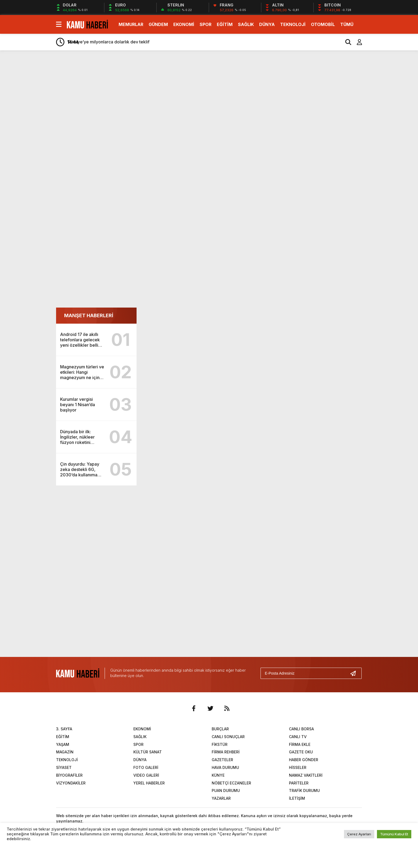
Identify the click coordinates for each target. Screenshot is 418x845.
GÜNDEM (158, 24)
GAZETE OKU (301, 752)
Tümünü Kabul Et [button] (394, 834)
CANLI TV (298, 736)
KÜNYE (218, 775)
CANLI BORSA (301, 729)
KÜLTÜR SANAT (147, 752)
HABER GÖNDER (303, 759)
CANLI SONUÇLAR (228, 736)
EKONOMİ (183, 24)
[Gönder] (355, 673)
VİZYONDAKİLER (71, 783)
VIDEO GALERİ (146, 775)
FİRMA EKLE (299, 744)
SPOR (205, 24)
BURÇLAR (220, 729)
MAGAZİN (65, 752)
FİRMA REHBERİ (226, 752)
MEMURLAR (131, 24)
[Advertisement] (387, 138)
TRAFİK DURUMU (304, 790)
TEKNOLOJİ (293, 24)
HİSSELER (297, 767)
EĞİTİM (225, 24)
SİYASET (64, 767)
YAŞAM (62, 744)
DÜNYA (267, 24)
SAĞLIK (246, 24)
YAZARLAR (221, 798)
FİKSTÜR (220, 744)
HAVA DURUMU (225, 767)
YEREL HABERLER (149, 783)
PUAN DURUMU (226, 790)
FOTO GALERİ (145, 767)
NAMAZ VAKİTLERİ (305, 775)
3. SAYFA (64, 729)
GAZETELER (222, 759)
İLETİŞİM (297, 798)
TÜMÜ (346, 24)
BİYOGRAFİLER (69, 775)
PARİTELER (299, 783)
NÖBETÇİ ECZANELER (231, 783)
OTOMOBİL (323, 24)
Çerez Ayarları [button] (359, 834)
